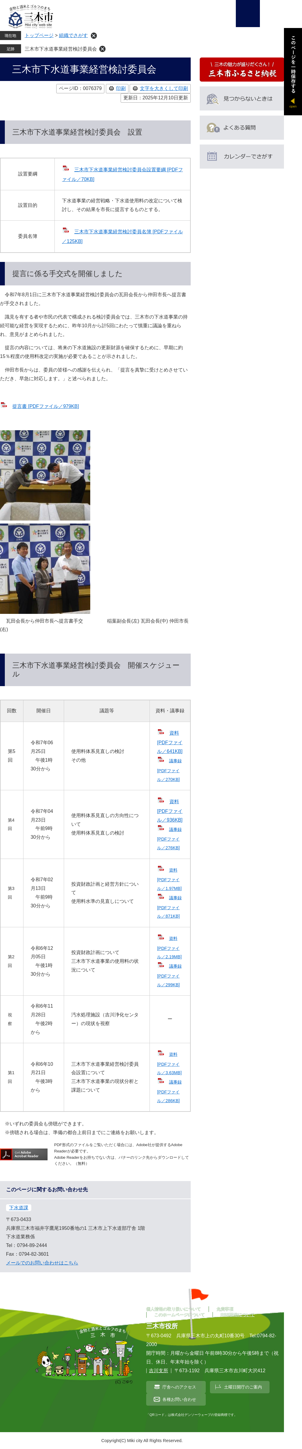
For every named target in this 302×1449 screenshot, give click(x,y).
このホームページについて (179, 1314)
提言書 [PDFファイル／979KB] (45, 406)
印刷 (121, 88)
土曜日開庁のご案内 (243, 1387)
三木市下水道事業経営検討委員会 (61, 48)
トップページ (39, 35)
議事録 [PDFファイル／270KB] (169, 770)
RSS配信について (237, 1314)
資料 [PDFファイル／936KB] (169, 810)
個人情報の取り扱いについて (173, 1309)
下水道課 (18, 1207)
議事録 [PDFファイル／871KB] (169, 907)
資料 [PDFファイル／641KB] (169, 742)
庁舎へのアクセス (179, 1387)
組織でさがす (73, 35)
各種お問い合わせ (179, 1399)
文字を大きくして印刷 (164, 88)
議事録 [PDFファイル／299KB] (169, 975)
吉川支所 (158, 1370)
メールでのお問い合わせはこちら (42, 1262)
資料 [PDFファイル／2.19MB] (169, 947)
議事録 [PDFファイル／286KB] (169, 1091)
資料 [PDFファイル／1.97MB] (169, 879)
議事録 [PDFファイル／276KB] (169, 838)
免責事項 (225, 1309)
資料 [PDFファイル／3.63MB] (169, 1063)
